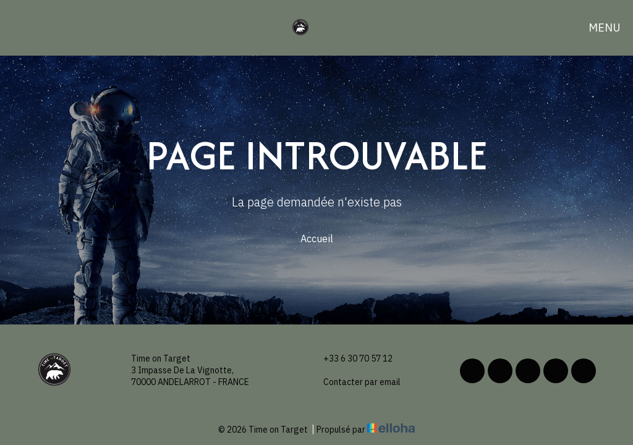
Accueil (316, 238)
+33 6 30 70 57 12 (351, 359)
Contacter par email (355, 382)
